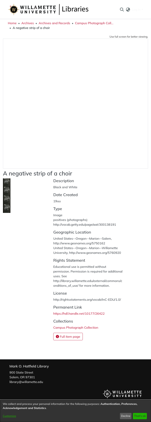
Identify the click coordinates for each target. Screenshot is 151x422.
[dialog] (75, 411)
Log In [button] (137, 9)
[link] (75, 327)
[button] (121, 9)
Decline (126, 416)
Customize (9, 416)
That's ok (140, 416)
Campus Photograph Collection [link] (94, 23)
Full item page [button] (68, 337)
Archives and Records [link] (54, 23)
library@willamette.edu (26, 382)
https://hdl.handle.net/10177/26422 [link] (79, 313)
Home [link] (12, 23)
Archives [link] (27, 23)
